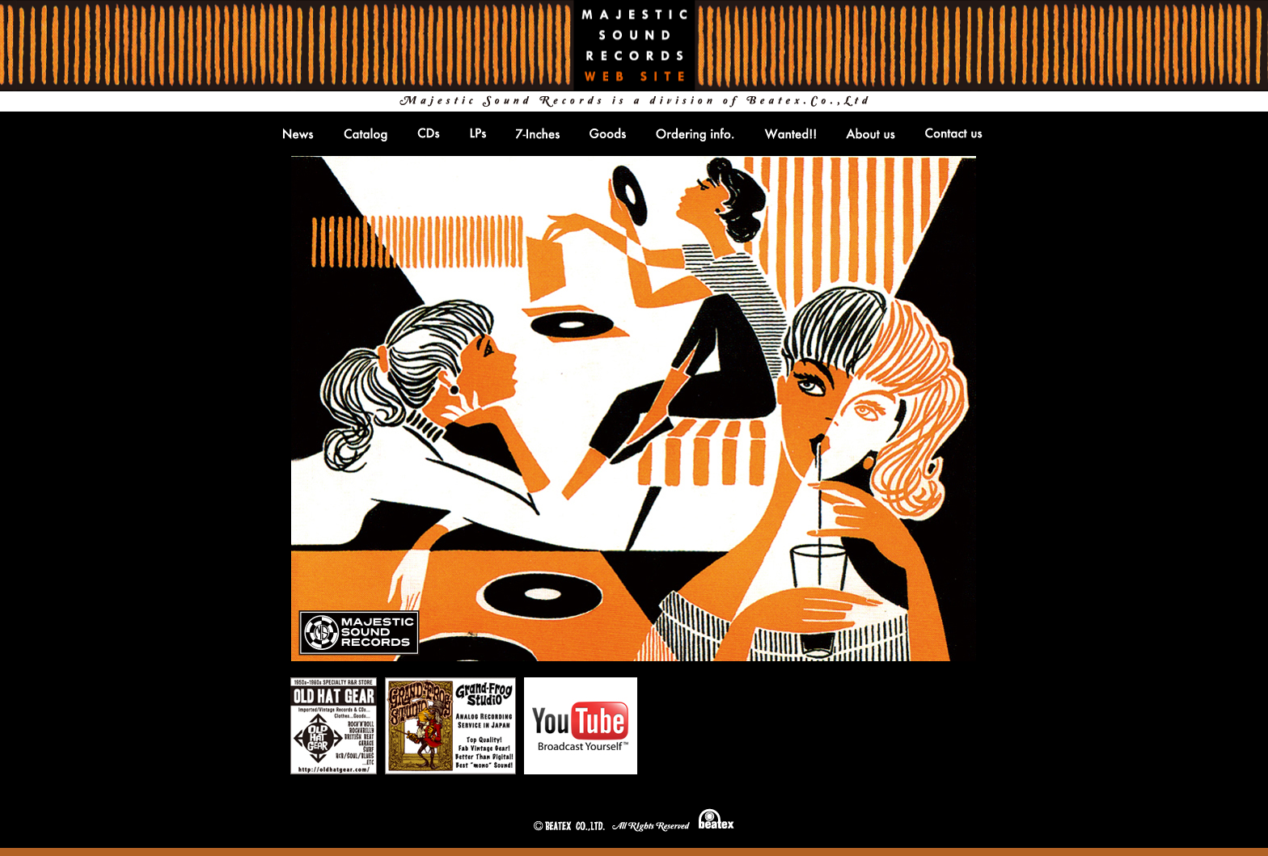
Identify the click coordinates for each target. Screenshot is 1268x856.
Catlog (365, 134)
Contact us (954, 133)
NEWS (298, 133)
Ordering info (695, 134)
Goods (608, 133)
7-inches (538, 133)
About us (870, 133)
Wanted (790, 133)
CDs (428, 133)
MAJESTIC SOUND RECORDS (634, 45)
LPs (478, 133)
